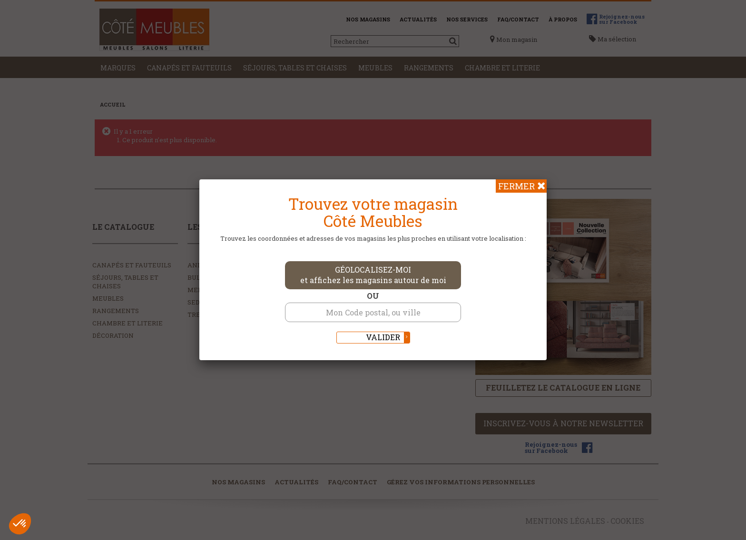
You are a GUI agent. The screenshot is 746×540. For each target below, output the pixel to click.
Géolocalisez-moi (373, 275)
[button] (20, 523)
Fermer (516, 186)
